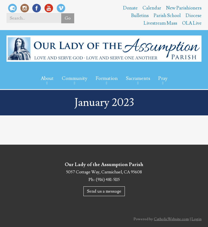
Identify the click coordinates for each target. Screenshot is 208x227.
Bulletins (140, 16)
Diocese (194, 16)
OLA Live (192, 23)
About (47, 78)
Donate (130, 8)
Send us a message (104, 191)
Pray (163, 78)
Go (68, 18)
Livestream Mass (160, 23)
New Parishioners (184, 8)
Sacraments (138, 78)
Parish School (167, 16)
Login (196, 219)
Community (74, 78)
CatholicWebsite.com (171, 219)
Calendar (151, 8)
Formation (107, 78)
